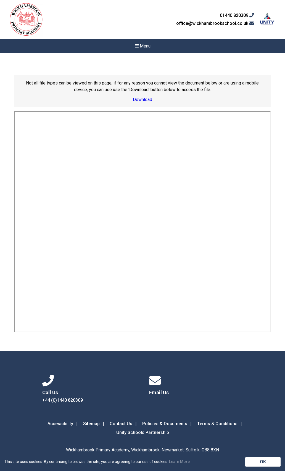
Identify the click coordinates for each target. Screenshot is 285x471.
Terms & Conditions (217, 423)
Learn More (179, 461)
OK (263, 461)
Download (142, 99)
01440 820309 (237, 15)
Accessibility (60, 423)
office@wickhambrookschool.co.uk (215, 23)
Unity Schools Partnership (142, 432)
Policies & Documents (164, 423)
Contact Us (121, 423)
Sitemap (91, 423)
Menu (143, 46)
